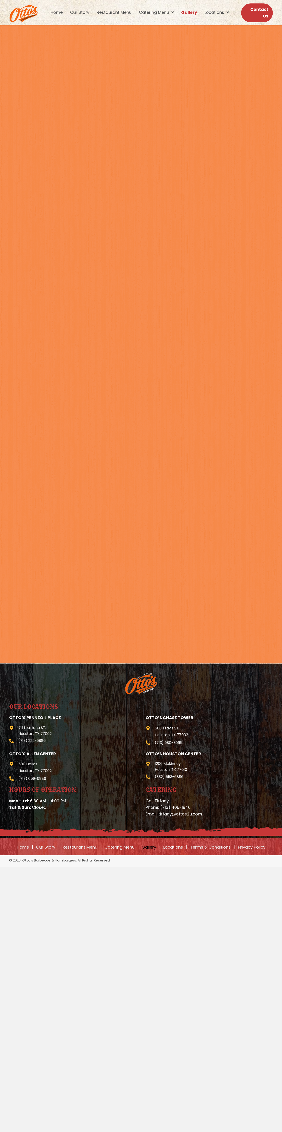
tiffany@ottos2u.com (180, 814)
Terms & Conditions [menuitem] (210, 847)
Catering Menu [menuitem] (119, 847)
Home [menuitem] (23, 847)
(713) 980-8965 (168, 742)
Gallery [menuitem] (149, 847)
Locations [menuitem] (173, 847)
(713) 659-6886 (32, 778)
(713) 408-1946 (175, 807)
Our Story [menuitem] (45, 847)
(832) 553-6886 (169, 776)
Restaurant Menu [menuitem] (79, 847)
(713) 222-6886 (32, 740)
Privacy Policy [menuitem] (251, 847)
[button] (257, 12)
